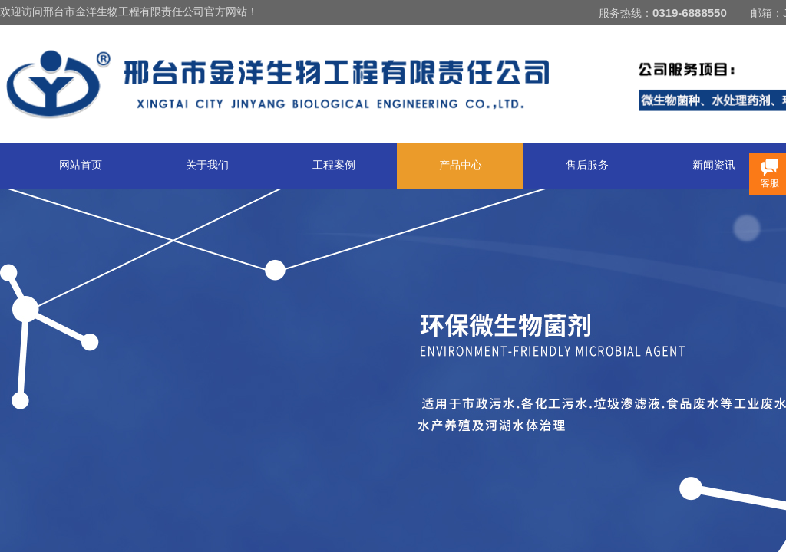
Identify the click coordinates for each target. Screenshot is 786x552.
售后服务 (587, 165)
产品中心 (460, 165)
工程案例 (333, 165)
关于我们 (207, 165)
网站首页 (80, 165)
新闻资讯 (713, 165)
